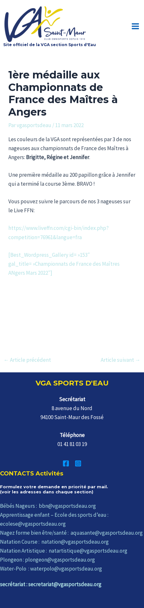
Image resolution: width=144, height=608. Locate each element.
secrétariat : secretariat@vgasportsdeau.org (50, 584)
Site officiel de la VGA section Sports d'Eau (49, 44)
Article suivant (120, 360)
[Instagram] (78, 463)
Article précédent (27, 360)
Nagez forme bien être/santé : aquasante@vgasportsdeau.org (71, 532)
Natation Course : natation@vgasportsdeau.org (54, 541)
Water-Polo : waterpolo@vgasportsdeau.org (51, 568)
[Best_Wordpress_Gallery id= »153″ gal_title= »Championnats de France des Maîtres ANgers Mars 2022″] (64, 263)
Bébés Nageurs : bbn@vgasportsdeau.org (48, 505)
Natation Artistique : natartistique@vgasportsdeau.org (63, 550)
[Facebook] (66, 463)
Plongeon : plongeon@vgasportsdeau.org (47, 559)
